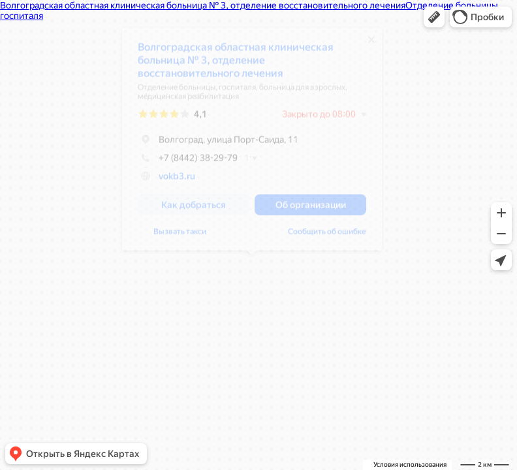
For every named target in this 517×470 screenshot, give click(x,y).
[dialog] (252, 144)
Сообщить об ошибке (327, 236)
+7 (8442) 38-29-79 (188, 162)
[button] (434, 17)
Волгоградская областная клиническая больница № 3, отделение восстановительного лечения (236, 65)
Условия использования (409, 464)
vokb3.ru (177, 181)
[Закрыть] (371, 44)
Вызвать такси (179, 236)
